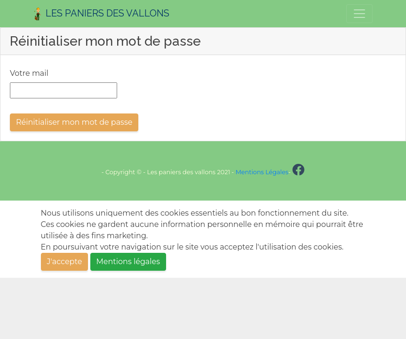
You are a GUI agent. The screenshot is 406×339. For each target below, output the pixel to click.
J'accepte (64, 261)
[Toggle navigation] (359, 13)
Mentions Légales (262, 172)
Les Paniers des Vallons (101, 14)
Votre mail (29, 73)
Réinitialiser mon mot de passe (74, 122)
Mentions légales (128, 261)
